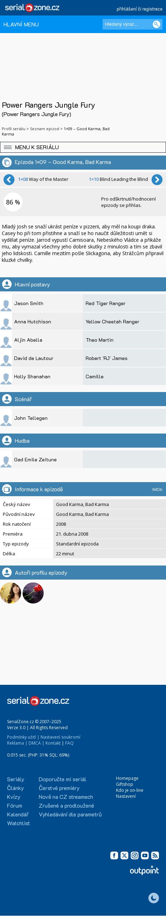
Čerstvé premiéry (59, 787)
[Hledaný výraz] (132, 24)
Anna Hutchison (32, 321)
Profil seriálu (13, 128)
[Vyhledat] (156, 24)
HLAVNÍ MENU (21, 24)
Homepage (127, 778)
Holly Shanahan (32, 376)
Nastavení (126, 796)
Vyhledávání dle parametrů (70, 814)
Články (15, 787)
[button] (83, 147)
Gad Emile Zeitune (35, 459)
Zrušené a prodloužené (66, 805)
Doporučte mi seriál (62, 779)
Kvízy (13, 796)
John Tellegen (31, 418)
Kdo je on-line (129, 790)
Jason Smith (28, 303)
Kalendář (18, 814)
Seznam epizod (44, 128)
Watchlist (18, 823)
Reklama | (17, 743)
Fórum (14, 805)
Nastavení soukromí (60, 737)
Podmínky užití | (23, 737)
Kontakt (53, 743)
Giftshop (124, 784)
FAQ (69, 743)
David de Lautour (33, 358)
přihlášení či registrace (139, 9)
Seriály (15, 779)
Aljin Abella (28, 339)
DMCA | (36, 743)
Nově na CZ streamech (66, 796)
